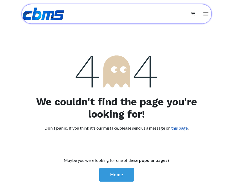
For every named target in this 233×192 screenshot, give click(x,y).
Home (116, 174)
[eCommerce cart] (192, 14)
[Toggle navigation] (205, 14)
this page (179, 127)
